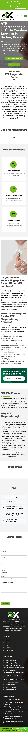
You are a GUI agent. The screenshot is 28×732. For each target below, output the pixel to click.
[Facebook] (10, 6)
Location (3, 570)
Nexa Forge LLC (22, 730)
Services (3, 576)
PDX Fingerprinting (18, 728)
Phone (3, 564)
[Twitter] (14, 6)
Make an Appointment (14, 378)
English (16, 8)
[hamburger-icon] (25, 16)
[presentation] (12, 599)
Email (3, 557)
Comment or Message (7, 582)
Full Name (4, 551)
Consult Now (5, 603)
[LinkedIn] (17, 6)
